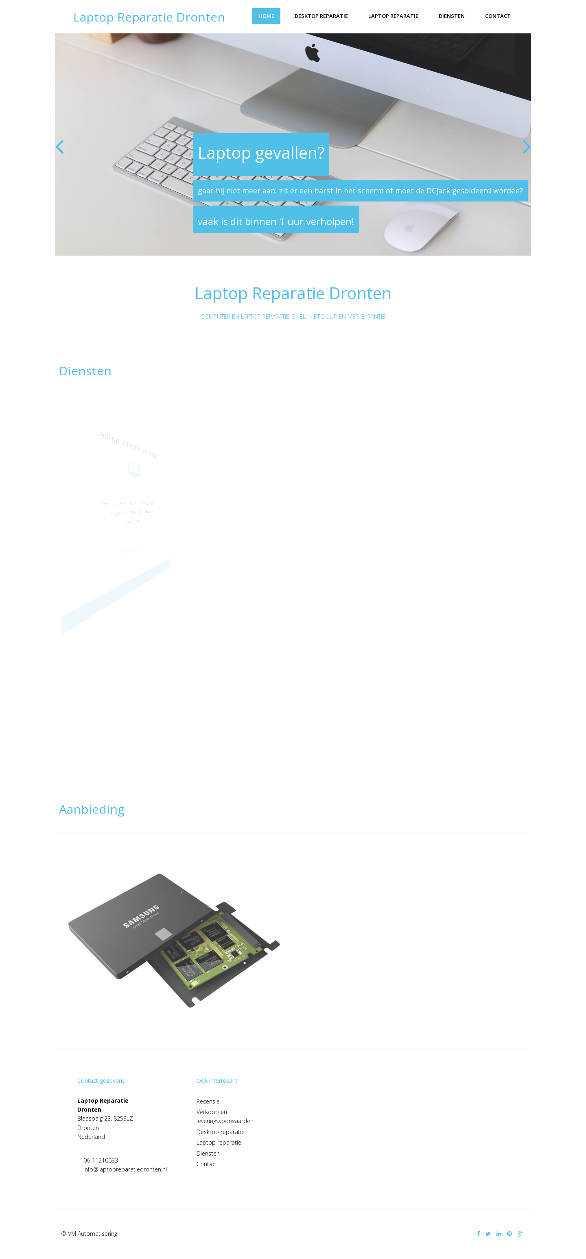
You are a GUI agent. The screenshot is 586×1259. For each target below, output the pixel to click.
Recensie (208, 1101)
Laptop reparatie (393, 16)
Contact (498, 16)
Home (266, 16)
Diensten (452, 16)
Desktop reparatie (321, 16)
